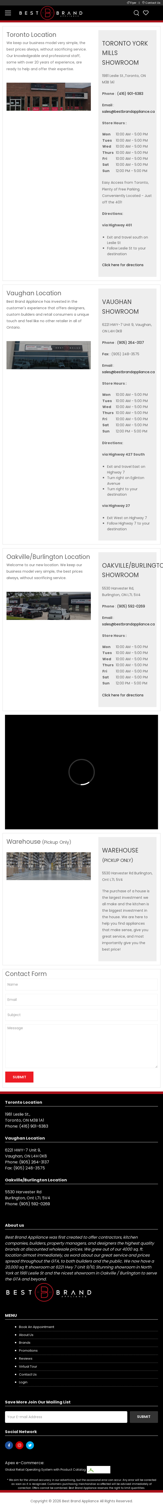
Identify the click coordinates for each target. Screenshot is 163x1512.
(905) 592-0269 (131, 606)
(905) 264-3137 (130, 342)
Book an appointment (36, 1327)
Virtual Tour (28, 1366)
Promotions (28, 1350)
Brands (24, 1342)
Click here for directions (123, 264)
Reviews (25, 1358)
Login (23, 1382)
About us (26, 1334)
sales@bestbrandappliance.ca (128, 111)
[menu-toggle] (8, 13)
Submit (144, 1416)
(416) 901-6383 (130, 93)
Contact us (28, 1374)
